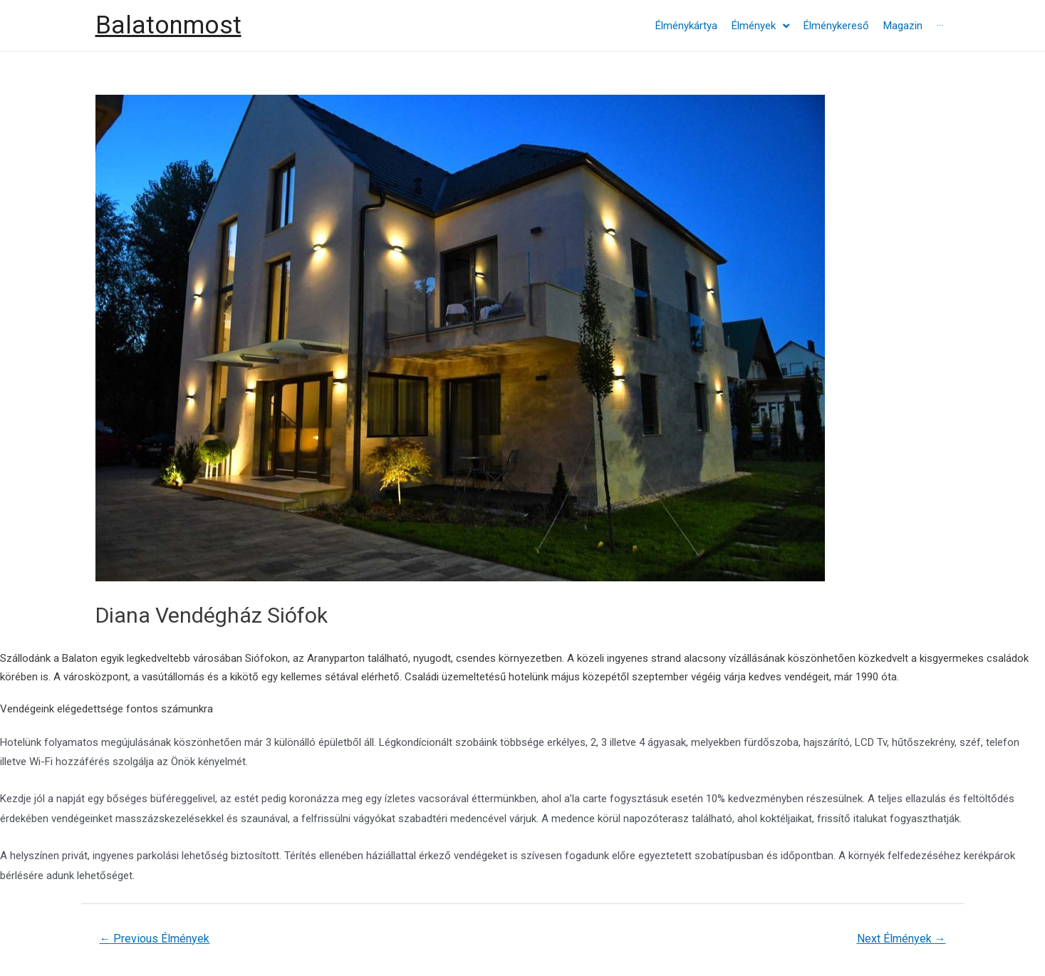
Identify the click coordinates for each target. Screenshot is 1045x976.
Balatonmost (168, 25)
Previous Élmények (154, 938)
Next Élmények (901, 938)
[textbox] (522, 668)
